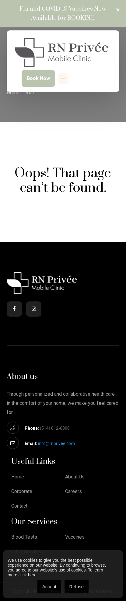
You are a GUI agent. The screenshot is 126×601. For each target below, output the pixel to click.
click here (28, 574)
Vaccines (75, 537)
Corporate (21, 491)
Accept (49, 586)
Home (13, 93)
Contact (19, 506)
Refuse (76, 586)
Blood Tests (24, 537)
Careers (73, 491)
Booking (81, 18)
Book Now (38, 78)
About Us (75, 476)
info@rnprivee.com (56, 443)
